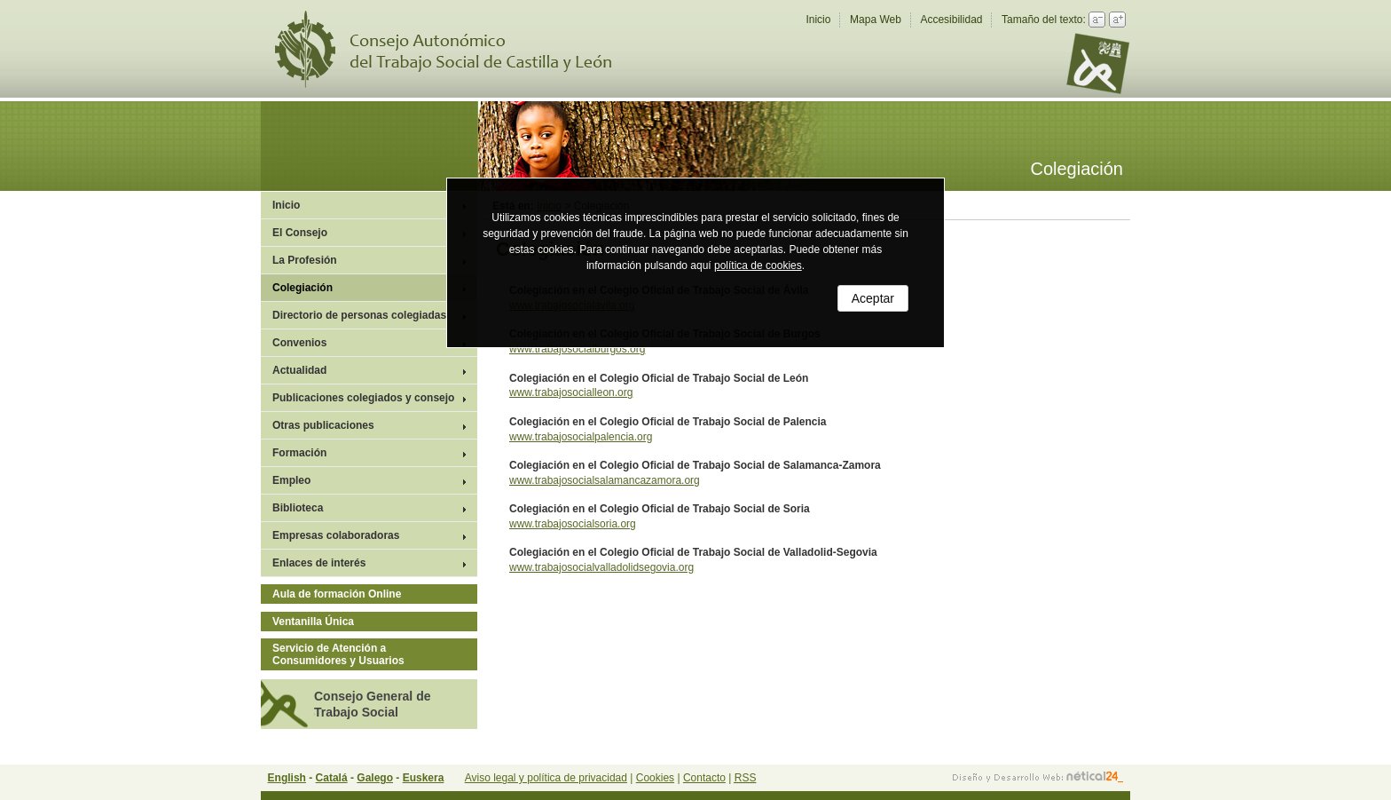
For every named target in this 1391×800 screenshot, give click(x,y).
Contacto (704, 778)
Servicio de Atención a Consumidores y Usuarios (338, 654)
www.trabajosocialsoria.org (572, 524)
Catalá (332, 778)
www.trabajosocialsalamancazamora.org (604, 480)
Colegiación (302, 287)
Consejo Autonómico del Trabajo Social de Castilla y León (454, 49)
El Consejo (299, 232)
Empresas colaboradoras (335, 535)
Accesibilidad (951, 19)
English (287, 778)
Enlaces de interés (318, 563)
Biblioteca (297, 508)
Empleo (291, 480)
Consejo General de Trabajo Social (372, 704)
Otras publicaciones (323, 425)
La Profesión (304, 260)
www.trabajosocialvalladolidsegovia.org (601, 567)
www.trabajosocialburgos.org (577, 349)
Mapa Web (875, 19)
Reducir (1096, 20)
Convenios (299, 343)
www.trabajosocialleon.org (571, 392)
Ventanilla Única (313, 621)
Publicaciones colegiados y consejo (363, 398)
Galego (375, 778)
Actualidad (299, 370)
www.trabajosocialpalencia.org (580, 437)
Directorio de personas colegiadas (359, 315)
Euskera (423, 778)
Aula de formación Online (336, 594)
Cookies (655, 778)
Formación (299, 453)
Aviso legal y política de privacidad (546, 778)
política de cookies (758, 265)
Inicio (818, 19)
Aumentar (1117, 20)
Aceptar (873, 298)
